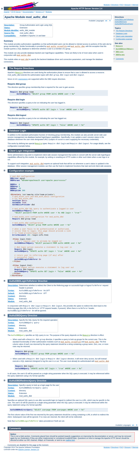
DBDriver (120, 52)
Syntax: (11, 291)
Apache (6, 12)
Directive (42, 281)
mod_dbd (25, 59)
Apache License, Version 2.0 (28, 449)
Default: (11, 293)
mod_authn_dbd (24, 55)
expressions (23, 79)
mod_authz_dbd (37, 164)
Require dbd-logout (17, 115)
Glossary (127, 5)
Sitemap (135, 5)
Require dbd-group (17, 84)
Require (119, 46)
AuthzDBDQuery (121, 22)
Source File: (9, 33)
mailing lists (70, 440)
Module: (11, 301)
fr (110, 21)
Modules (107, 5)
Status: (7, 28)
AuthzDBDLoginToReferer (124, 19)
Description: (9, 25)
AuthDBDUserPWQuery (124, 49)
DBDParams (120, 55)
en (106, 21)
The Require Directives (124, 31)
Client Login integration (124, 36)
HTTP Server (16, 12)
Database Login (121, 33)
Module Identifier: (11, 30)
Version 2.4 (40, 12)
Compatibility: (10, 36)
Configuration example (124, 39)
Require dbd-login (16, 100)
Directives (114, 5)
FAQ (121, 5)
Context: (11, 296)
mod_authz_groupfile (57, 46)
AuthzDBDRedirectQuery (124, 24)
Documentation (28, 12)
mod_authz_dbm (78, 46)
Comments (120, 59)
